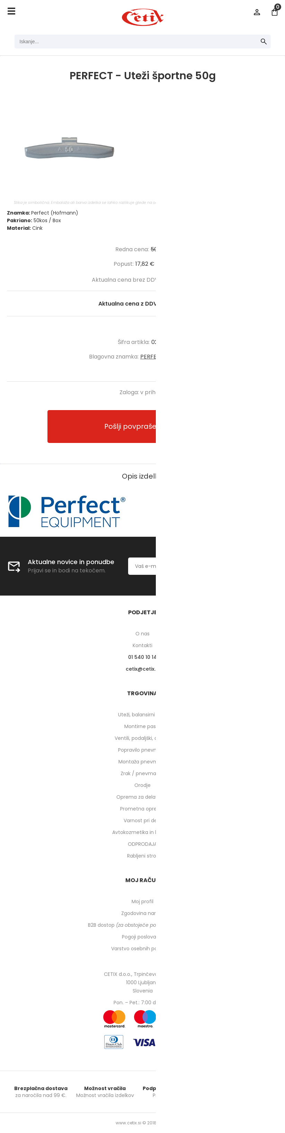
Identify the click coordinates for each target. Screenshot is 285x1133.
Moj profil (142, 901)
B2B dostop (142, 925)
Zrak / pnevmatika (143, 773)
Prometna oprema (142, 808)
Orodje (142, 785)
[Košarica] (275, 12)
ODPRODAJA (142, 844)
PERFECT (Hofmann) (168, 357)
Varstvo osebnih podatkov (142, 948)
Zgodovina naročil (142, 913)
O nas (142, 633)
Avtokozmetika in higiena (142, 832)
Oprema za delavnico (142, 797)
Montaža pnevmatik (142, 761)
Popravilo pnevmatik (142, 749)
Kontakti (142, 645)
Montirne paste (142, 726)
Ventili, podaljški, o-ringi (142, 738)
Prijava (257, 12)
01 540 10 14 (142, 657)
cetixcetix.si (142, 668)
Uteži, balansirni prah (142, 714)
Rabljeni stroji (142, 855)
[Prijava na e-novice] (252, 566)
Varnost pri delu (142, 820)
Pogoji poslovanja (142, 936)
